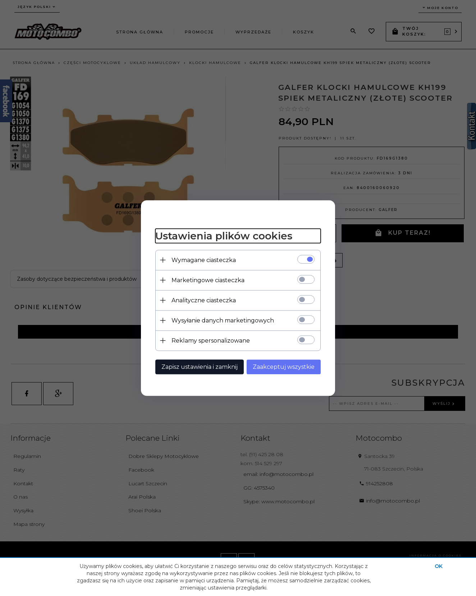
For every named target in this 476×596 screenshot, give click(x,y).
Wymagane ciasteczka (203, 260)
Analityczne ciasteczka (203, 300)
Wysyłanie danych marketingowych (222, 320)
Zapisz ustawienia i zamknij (199, 366)
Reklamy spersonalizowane (210, 340)
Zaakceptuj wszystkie (284, 366)
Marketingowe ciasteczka (207, 280)
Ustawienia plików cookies (223, 236)
